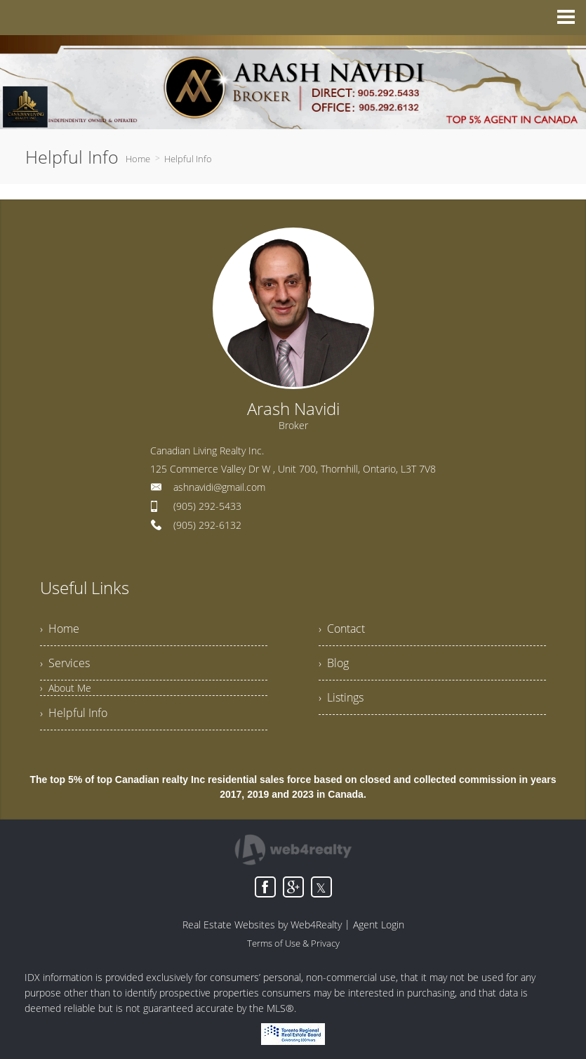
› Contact (342, 628)
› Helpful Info (73, 713)
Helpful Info (188, 158)
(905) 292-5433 (207, 506)
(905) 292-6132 (207, 525)
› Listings (341, 697)
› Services (65, 663)
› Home (59, 628)
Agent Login (378, 924)
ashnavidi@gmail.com (219, 487)
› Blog (334, 663)
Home (138, 158)
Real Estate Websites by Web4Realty (262, 924)
